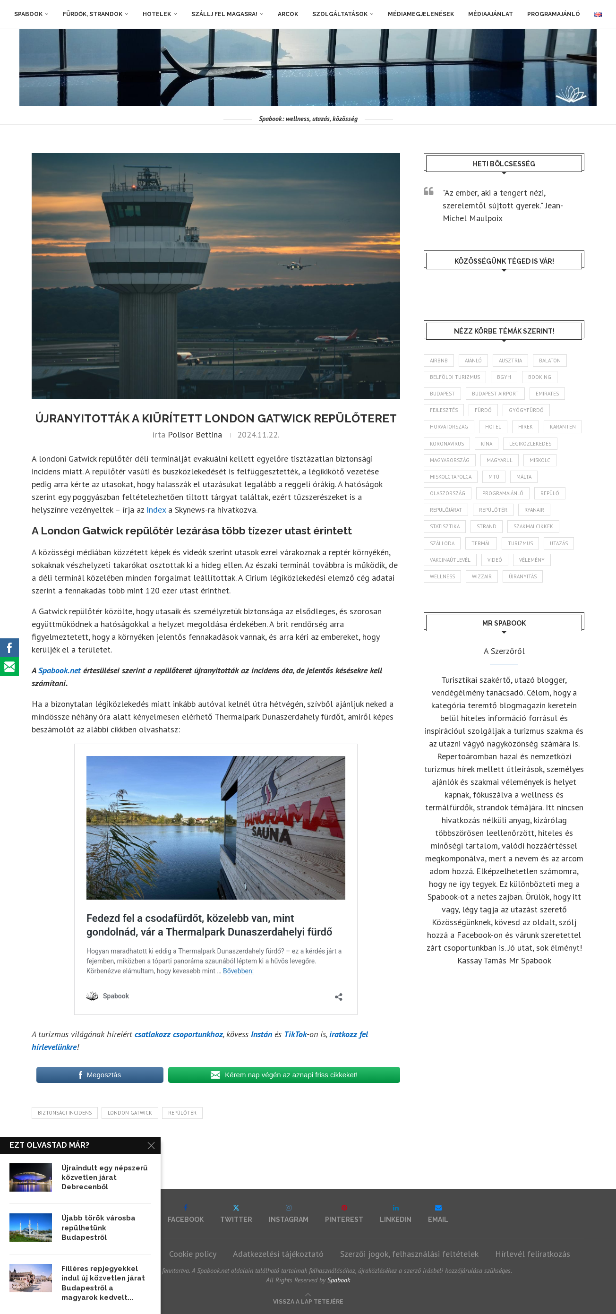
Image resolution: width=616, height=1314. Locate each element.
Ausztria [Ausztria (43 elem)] (510, 360)
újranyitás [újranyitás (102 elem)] (523, 576)
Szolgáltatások (340, 14)
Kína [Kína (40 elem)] (486, 443)
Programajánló (553, 14)
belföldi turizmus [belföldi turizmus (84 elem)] (455, 377)
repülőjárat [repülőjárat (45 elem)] (446, 510)
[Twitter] (236, 1213)
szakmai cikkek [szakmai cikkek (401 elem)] (533, 526)
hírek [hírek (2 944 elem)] (525, 426)
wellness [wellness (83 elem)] (442, 576)
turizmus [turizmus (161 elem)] (520, 543)
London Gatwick (130, 1112)
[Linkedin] (395, 1213)
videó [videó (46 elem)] (495, 560)
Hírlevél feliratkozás (532, 1253)
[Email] (438, 1213)
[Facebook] (186, 1213)
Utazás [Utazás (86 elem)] (559, 543)
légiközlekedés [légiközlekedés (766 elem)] (530, 443)
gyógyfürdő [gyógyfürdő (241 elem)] (526, 410)
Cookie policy (192, 1253)
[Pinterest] (344, 1213)
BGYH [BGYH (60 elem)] (504, 377)
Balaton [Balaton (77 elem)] (550, 360)
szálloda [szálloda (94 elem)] (442, 543)
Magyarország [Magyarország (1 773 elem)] (450, 460)
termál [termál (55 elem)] (481, 543)
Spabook (28, 14)
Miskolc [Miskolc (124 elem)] (540, 460)
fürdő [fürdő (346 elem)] (483, 410)
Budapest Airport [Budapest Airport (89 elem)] (495, 393)
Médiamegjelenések (421, 14)
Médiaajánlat (490, 14)
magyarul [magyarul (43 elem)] (500, 460)
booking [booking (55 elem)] (539, 377)
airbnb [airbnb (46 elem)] (439, 360)
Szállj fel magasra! (224, 14)
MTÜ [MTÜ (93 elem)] (493, 476)
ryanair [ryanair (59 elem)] (534, 510)
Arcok (288, 14)
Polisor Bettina (195, 434)
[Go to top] (308, 1300)
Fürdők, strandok (92, 14)
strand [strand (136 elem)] (486, 526)
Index (156, 509)
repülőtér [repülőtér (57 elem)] (493, 510)
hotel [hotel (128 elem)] (493, 426)
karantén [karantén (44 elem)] (563, 426)
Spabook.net (60, 670)
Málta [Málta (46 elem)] (523, 476)
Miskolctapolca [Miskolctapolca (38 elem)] (450, 476)
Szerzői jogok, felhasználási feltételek (409, 1253)
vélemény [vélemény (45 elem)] (532, 560)
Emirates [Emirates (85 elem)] (547, 393)
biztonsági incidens (65, 1112)
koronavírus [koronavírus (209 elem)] (447, 443)
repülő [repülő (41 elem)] (549, 493)
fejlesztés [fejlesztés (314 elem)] (444, 410)
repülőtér (182, 1112)
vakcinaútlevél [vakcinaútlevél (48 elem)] (450, 560)
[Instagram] (288, 1213)
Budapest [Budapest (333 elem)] (442, 393)
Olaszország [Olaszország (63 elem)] (447, 493)
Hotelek (157, 14)
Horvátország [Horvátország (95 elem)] (449, 426)
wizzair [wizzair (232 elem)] (482, 576)
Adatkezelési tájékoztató (278, 1253)
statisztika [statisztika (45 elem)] (445, 526)
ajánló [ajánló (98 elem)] (473, 360)
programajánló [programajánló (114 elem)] (502, 493)
